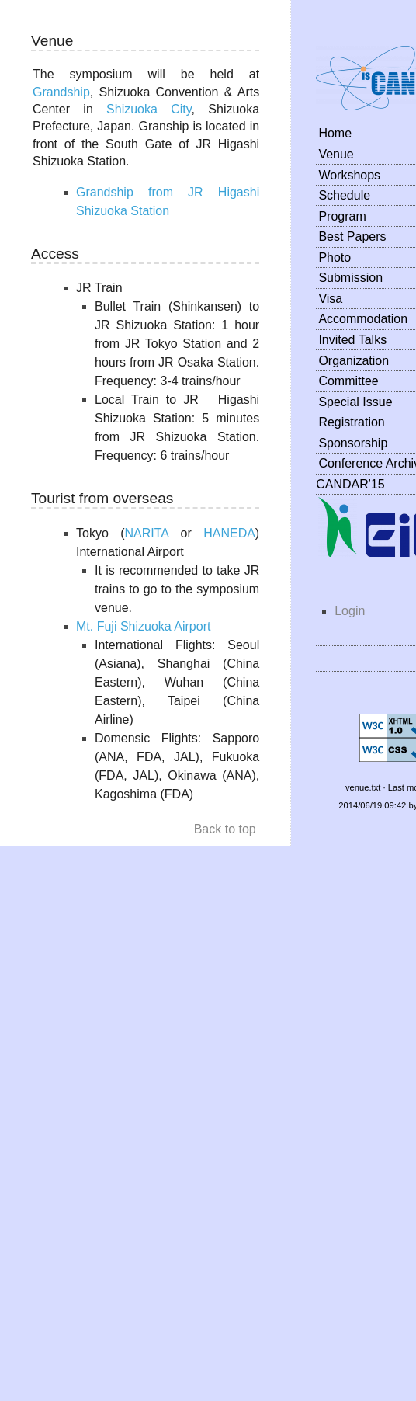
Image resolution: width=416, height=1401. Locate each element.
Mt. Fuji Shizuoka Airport (143, 626)
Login (350, 610)
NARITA (147, 533)
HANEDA (229, 533)
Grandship (61, 92)
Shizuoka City (149, 109)
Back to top (225, 829)
